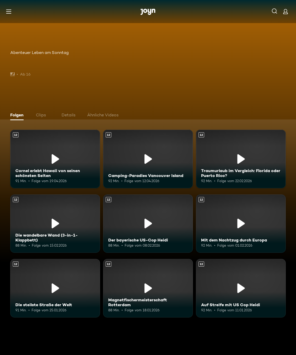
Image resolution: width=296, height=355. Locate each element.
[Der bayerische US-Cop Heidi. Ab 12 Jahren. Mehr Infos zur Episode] (148, 223)
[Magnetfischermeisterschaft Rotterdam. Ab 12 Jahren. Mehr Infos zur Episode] (148, 288)
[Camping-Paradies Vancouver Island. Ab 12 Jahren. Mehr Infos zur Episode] (148, 159)
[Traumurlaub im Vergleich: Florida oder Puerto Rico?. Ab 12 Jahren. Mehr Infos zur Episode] (241, 159)
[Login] (285, 11)
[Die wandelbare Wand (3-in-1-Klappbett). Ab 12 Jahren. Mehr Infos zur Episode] (55, 223)
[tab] (18, 115)
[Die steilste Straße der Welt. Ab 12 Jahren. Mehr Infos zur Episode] (55, 288)
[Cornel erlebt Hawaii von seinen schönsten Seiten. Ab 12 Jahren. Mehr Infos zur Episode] (55, 159)
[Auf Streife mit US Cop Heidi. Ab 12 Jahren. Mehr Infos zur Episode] (241, 288)
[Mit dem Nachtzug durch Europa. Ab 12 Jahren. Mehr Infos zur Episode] (241, 223)
